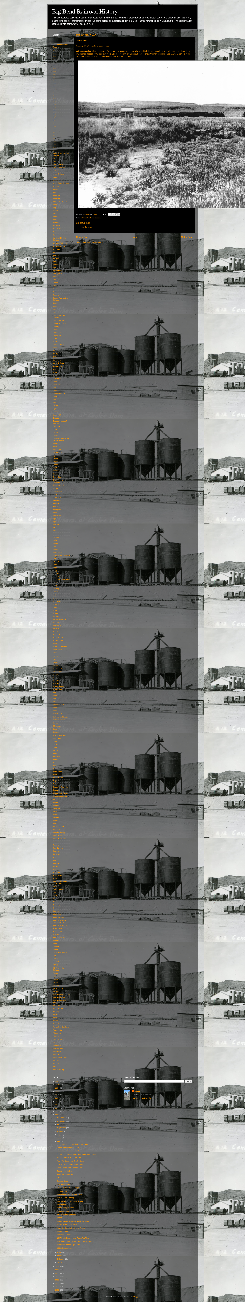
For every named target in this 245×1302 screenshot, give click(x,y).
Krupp (55, 567)
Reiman (56, 811)
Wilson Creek (58, 1048)
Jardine (55, 543)
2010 (57, 1283)
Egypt (55, 409)
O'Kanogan (57, 726)
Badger (55, 217)
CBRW (55, 289)
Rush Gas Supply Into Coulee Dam (70, 1161)
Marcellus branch (59, 619)
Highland (56, 519)
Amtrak (55, 189)
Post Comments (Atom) (96, 242)
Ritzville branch (58, 827)
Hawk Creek (57, 516)
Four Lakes (57, 450)
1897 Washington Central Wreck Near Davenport (75, 1241)
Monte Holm (57, 671)
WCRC (55, 1015)
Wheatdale (57, 1033)
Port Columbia (58, 772)
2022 (57, 1095)
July (59, 1135)
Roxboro (56, 851)
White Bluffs (57, 1039)
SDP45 (137, 1091)
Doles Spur (57, 384)
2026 (57, 1081)
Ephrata (56, 418)
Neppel (55, 711)
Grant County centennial (58, 481)
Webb (55, 1018)
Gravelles (56, 488)
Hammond (56, 500)
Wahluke (56, 985)
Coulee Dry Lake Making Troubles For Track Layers (76, 1154)
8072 (54, 132)
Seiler (55, 887)
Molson (55, 662)
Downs (55, 400)
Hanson (56, 506)
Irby (54, 534)
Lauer (55, 583)
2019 (57, 1105)
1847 (54, 42)
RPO (54, 857)
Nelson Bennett (58, 705)
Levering (56, 589)
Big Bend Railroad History (85, 11)
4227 (54, 117)
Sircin (55, 908)
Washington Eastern (60, 997)
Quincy (55, 790)
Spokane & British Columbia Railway (59, 921)
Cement (56, 295)
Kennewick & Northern (61, 555)
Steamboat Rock (59, 937)
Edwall (55, 406)
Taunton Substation (64, 1171)
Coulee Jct (57, 336)
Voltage (55, 979)
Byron (55, 277)
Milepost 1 (61, 1178)
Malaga (55, 613)
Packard (56, 750)
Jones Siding (57, 552)
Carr (54, 286)
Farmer (55, 435)
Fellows (55, 443)
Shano (55, 899)
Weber (55, 1021)
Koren (55, 564)
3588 (54, 90)
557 (54, 123)
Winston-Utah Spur (60, 1057)
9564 (54, 151)
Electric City (57, 415)
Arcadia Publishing (60, 201)
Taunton (56, 947)
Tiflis (54, 956)
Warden (56, 991)
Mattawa (56, 628)
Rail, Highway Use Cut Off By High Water (72, 1144)
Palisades (56, 756)
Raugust (56, 802)
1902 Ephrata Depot (64, 1204)
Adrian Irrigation (59, 168)
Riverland (56, 830)
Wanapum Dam (58, 988)
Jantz (55, 540)
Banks (55, 220)
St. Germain (57, 931)
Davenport (56, 360)
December (61, 1118)
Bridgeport (56, 264)
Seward (55, 896)
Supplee (56, 943)
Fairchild (56, 432)
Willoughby (57, 1045)
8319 (54, 135)
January (60, 1262)
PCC (54, 763)
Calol (55, 280)
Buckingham (57, 271)
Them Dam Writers (60, 953)
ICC (54, 531)
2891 (54, 62)
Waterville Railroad (60, 1009)
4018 (54, 105)
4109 (54, 108)
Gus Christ (57, 497)
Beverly (55, 235)
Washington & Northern (61, 994)
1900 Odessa (62, 1218)
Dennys (55, 372)
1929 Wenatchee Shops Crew (68, 1245)
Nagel (55, 695)
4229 (54, 120)
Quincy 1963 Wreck (60, 793)
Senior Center (58, 890)
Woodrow (56, 1063)
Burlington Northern (60, 273)
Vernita (55, 976)
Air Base (56, 171)
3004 (54, 71)
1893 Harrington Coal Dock (67, 1211)
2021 (57, 1098)
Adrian (55, 162)
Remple (56, 814)
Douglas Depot (62, 1181)
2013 (57, 1273)
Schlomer (56, 872)
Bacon (55, 213)
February (61, 1259)
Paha (55, 753)
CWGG (55, 354)
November (61, 1121)
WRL (54, 1067)
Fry (54, 456)
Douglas (56, 397)
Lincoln (55, 592)
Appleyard (56, 198)
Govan (55, 474)
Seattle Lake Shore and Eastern (60, 882)
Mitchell (55, 653)
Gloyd (55, 468)
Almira (55, 180)
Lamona (56, 577)
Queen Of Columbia (60, 787)
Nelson (55, 702)
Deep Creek (57, 366)
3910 (54, 102)
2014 (57, 1270)
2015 (57, 1266)
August (60, 1131)
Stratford (56, 940)
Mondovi (56, 665)
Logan (55, 598)
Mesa (55, 644)
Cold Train (56, 309)
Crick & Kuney (58, 345)
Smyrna (56, 911)
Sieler (55, 902)
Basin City (56, 226)
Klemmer (56, 561)
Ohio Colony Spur (59, 735)
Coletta (55, 312)
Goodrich (56, 471)
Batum (55, 232)
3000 (54, 68)
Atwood (55, 211)
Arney (55, 204)
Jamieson (56, 537)
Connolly (56, 326)
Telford (55, 950)
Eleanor (56, 412)
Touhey (55, 959)
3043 (54, 74)
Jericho (55, 549)
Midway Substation (60, 647)
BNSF (55, 252)
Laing (55, 571)
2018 (57, 1108)
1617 (54, 39)
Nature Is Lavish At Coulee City (69, 1158)
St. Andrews (57, 928)
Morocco (56, 680)
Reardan (56, 805)
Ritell (54, 823)
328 (54, 80)
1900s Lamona (62, 1231)
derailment (57, 378)
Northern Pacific (59, 720)
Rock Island (57, 836)
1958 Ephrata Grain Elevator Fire (69, 1194)
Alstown (56, 186)
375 (54, 96)
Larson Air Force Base (61, 580)
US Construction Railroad (59, 969)
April (59, 1252)
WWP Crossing (58, 1070)
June (59, 1138)
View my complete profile (141, 1098)
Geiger (55, 462)
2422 (54, 56)
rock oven (56, 842)
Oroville (55, 744)
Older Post (186, 237)
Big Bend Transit (59, 246)
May (59, 1141)
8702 (54, 138)
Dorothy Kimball (59, 393)
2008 (57, 1290)
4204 (54, 111)
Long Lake (57, 601)
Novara (55, 723)
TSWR (55, 965)
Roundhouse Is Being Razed (68, 1151)
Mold (54, 659)
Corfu (55, 330)
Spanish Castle (58, 917)
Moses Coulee (58, 686)
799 (54, 129)
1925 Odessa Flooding (65, 1198)
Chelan (55, 303)
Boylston (56, 258)
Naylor (55, 699)
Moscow (56, 683)
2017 (57, 1111)
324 (54, 77)
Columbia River (58, 320)
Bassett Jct (57, 229)
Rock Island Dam (59, 839)
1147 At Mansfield (64, 1184)
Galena (55, 459)
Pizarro (55, 769)
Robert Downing (59, 833)
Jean (54, 546)
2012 (57, 1277)
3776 (54, 99)
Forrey (55, 446)
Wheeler (56, 1036)
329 (54, 83)
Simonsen (56, 905)
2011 (57, 1280)
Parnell (55, 760)
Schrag (55, 878)
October (60, 1124)
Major (55, 610)
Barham (56, 223)
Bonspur (56, 255)
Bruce (55, 268)
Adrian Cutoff (58, 165)
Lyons (55, 607)
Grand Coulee (58, 477)
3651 (54, 93)
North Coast (57, 714)
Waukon (56, 1012)
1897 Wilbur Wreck (64, 1235)
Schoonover (57, 875)
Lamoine (56, 573)
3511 (54, 87)
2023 (57, 1091)
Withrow (56, 1060)
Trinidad (56, 962)
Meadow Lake (58, 638)
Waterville (56, 1006)
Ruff (54, 860)
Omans (55, 741)
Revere (55, 820)
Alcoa (55, 177)
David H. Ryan (58, 363)
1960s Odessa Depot (65, 1248)
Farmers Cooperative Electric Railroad (61, 439)
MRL (54, 692)
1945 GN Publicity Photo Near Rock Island (73, 1221)
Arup (54, 208)
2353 (54, 53)
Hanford (56, 503)
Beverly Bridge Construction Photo (70, 1164)
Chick (55, 306)
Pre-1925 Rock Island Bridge (68, 1188)
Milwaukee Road (59, 650)
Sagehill (56, 863)
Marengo (56, 622)
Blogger (136, 1297)
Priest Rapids (58, 778)
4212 (54, 114)
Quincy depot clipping (61, 796)
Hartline (56, 513)
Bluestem (56, 249)
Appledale (56, 195)
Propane (56, 781)
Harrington (57, 510)
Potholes (56, 775)
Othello (55, 747)
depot (55, 375)
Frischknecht (57, 453)
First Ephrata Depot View (66, 1215)
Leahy (55, 586)
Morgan (55, 677)
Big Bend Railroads (60, 243)
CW (54, 351)
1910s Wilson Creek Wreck (67, 1225)
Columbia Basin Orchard (59, 316)
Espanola (56, 426)
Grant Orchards (58, 485)
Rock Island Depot (64, 1191)
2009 (57, 1287)
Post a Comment (85, 227)
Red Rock (56, 808)
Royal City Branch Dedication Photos (71, 1228)
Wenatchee (57, 1024)
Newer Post (82, 237)
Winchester (57, 1051)
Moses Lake (57, 689)
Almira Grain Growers (61, 183)
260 (54, 59)
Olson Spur (57, 738)
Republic (56, 817)
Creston (56, 342)
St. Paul (56, 934)
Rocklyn (56, 845)
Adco (55, 159)
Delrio (55, 369)
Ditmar (55, 381)
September (61, 1128)
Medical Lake (58, 641)
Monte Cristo (57, 668)
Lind (54, 595)
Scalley (55, 866)
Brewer (55, 261)
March (60, 1256)
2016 (57, 1115)
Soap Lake (57, 914)
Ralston (55, 799)
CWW (55, 357)
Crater (55, 339)
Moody (55, 674)
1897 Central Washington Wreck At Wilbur (73, 1238)
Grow (55, 494)
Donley (55, 387)
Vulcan (55, 982)
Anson (55, 192)
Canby (55, 283)
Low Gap (56, 604)
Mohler (55, 656)
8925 (54, 144)
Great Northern (88, 218)
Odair (55, 729)
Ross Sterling (58, 848)
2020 (57, 1101)
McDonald (56, 634)
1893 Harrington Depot (65, 1208)
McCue (55, 631)
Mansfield (56, 616)
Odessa (98, 218)
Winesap (56, 1054)
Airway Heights (58, 174)
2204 (54, 50)
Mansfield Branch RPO (65, 1174)
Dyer (54, 403)
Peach (55, 766)
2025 (57, 1085)
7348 (54, 126)
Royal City (56, 854)
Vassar (55, 973)
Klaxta (55, 558)
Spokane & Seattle (60, 925)
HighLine (56, 522)
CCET (55, 292)
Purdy (55, 784)
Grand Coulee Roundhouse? (68, 1148)
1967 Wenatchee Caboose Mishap (70, 1201)
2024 (57, 1088)
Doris (55, 391)
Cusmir (55, 348)
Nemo (55, 708)
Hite (54, 528)
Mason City (57, 625)
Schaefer (56, 869)
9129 (54, 148)
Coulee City (57, 333)
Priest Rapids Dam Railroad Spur (69, 1168)
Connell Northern (59, 323)
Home (135, 237)
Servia (55, 893)
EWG (55, 429)
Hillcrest (56, 525)
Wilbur (55, 1042)
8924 (54, 141)
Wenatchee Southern (61, 1027)
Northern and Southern (61, 717)
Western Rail (57, 1030)
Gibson (55, 465)
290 (54, 65)
